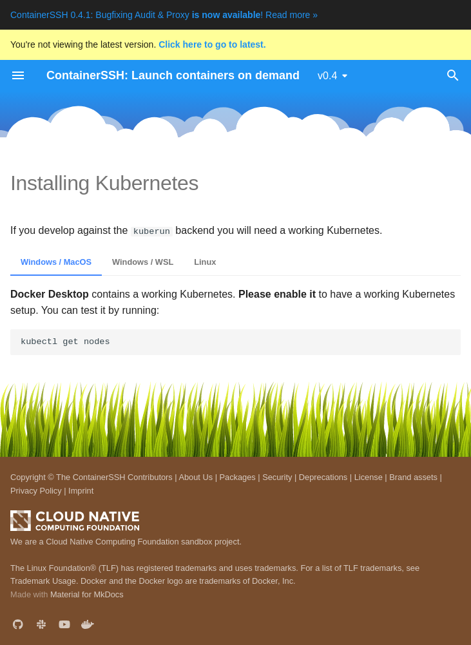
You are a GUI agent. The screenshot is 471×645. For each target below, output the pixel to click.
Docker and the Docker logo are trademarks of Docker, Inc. (188, 581)
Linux (205, 262)
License (368, 477)
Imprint (80, 491)
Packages (238, 477)
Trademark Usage (43, 581)
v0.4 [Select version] (327, 75)
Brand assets (413, 477)
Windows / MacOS (56, 262)
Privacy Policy (36, 491)
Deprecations (323, 477)
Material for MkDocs (87, 594)
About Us (195, 477)
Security (277, 477)
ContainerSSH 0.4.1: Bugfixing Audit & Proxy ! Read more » (164, 15)
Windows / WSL (142, 262)
